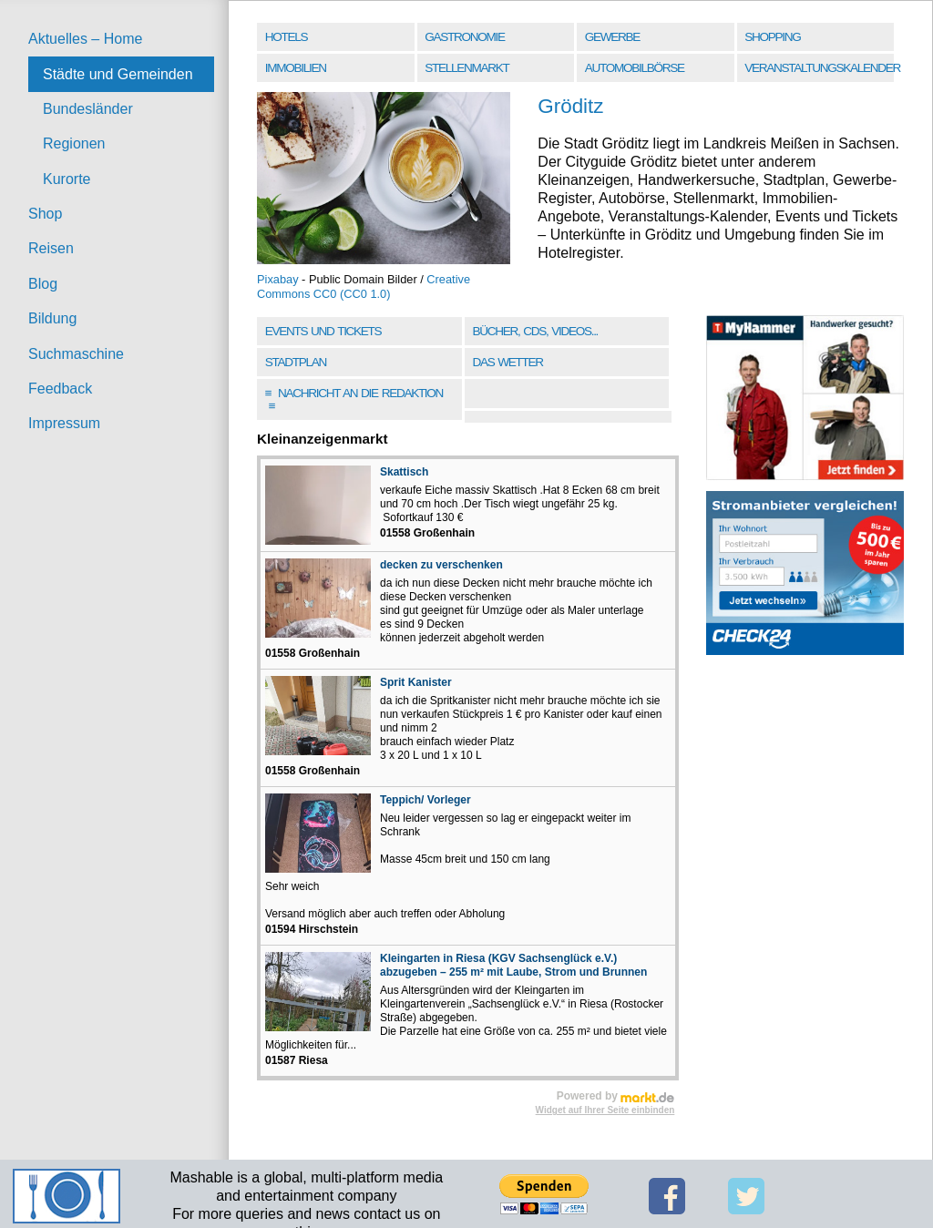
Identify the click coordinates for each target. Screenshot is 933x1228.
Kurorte (66, 179)
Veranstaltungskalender (820, 68)
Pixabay (278, 279)
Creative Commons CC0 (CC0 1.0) (363, 286)
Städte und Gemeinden (118, 74)
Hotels (286, 37)
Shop (45, 213)
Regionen (74, 143)
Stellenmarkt (466, 68)
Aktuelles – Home (85, 38)
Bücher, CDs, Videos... (535, 331)
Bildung (52, 318)
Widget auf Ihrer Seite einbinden (605, 1110)
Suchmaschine (76, 354)
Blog (42, 284)
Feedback (60, 388)
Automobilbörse (634, 68)
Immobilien (295, 68)
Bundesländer (88, 109)
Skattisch (404, 472)
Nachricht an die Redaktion (354, 399)
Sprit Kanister (416, 682)
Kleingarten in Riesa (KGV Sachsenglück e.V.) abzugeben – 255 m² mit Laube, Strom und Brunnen (513, 965)
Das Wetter (507, 362)
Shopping (772, 37)
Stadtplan (295, 362)
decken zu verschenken (441, 564)
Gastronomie (464, 37)
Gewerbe (612, 37)
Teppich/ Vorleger (425, 799)
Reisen (51, 248)
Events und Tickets (323, 331)
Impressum (64, 423)
